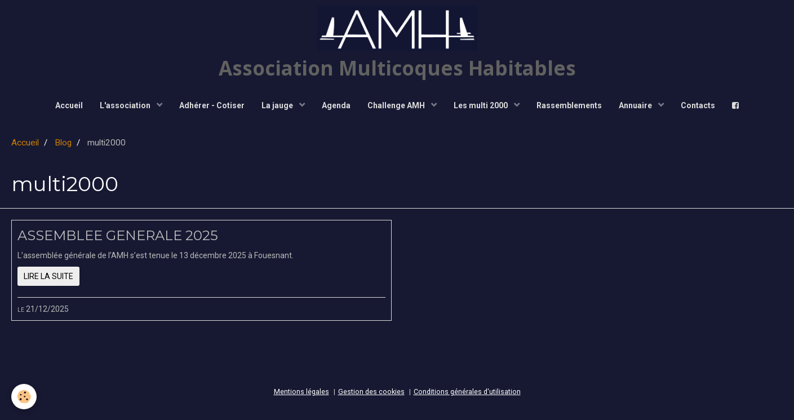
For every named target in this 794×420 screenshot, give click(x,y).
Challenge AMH (397, 105)
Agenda (336, 105)
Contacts (698, 105)
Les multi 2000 (481, 105)
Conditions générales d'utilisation (467, 391)
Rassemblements (569, 105)
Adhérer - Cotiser (212, 105)
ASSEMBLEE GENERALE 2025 (117, 235)
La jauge (278, 105)
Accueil (69, 105)
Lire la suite (48, 276)
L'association (126, 105)
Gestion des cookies (371, 391)
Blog (63, 143)
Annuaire (636, 105)
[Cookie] (24, 396)
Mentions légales (301, 391)
